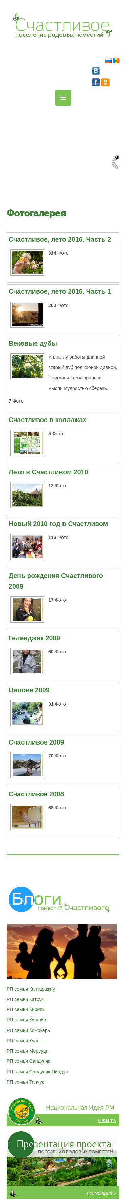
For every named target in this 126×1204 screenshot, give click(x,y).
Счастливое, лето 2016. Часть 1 (60, 291)
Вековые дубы (33, 343)
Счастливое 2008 (36, 794)
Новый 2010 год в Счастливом (58, 523)
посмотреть (101, 1193)
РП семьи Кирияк (25, 1009)
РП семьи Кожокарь (28, 1030)
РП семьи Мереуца (28, 1051)
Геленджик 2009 (34, 638)
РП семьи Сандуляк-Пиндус (37, 1071)
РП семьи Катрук (25, 999)
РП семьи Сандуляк (28, 1061)
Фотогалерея (36, 213)
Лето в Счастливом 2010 (48, 472)
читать (107, 1120)
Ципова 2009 (29, 690)
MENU (63, 98)
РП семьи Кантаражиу (31, 989)
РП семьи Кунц (23, 1040)
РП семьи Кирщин (26, 1019)
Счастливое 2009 (36, 742)
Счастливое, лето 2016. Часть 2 (60, 239)
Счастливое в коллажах (47, 420)
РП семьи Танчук (25, 1082)
